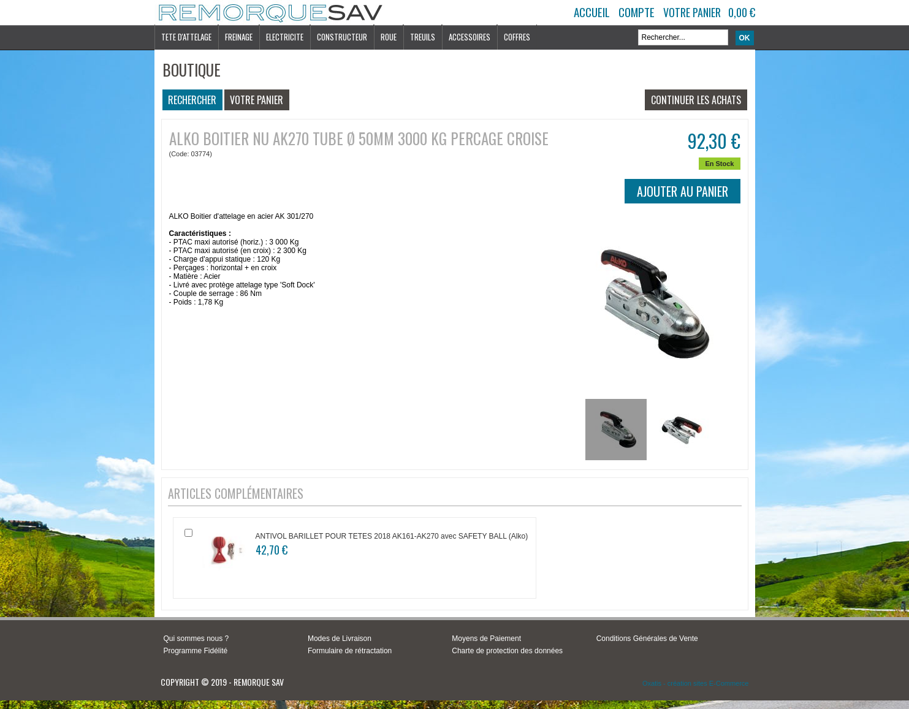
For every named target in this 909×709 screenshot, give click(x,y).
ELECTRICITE (284, 37)
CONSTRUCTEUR (342, 37)
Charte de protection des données (507, 650)
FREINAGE (239, 37)
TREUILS (422, 37)
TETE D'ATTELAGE (186, 37)
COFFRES (517, 37)
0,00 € (741, 12)
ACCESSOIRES (469, 37)
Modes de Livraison (339, 638)
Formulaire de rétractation (350, 650)
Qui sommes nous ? (196, 638)
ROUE (389, 37)
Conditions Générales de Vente (647, 638)
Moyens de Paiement (486, 638)
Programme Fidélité (196, 650)
